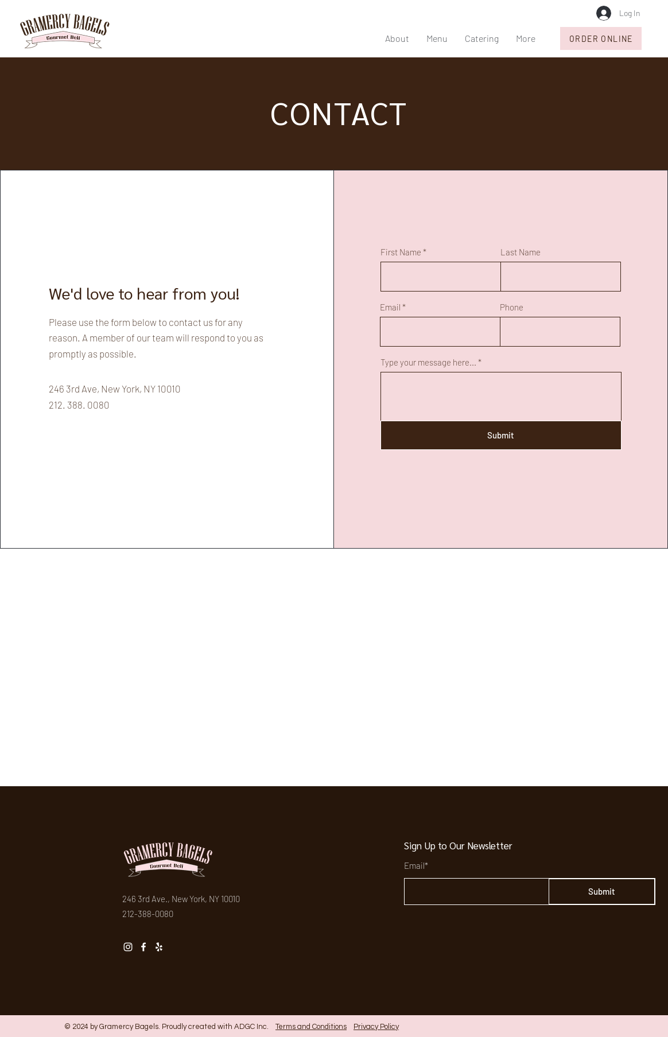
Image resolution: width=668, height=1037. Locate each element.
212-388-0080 (147, 913)
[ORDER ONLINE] (601, 38)
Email (390, 307)
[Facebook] (143, 947)
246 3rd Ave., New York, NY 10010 (181, 899)
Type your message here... (428, 362)
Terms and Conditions (311, 1027)
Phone (511, 307)
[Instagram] (128, 947)
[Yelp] (159, 947)
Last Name (520, 252)
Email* (416, 865)
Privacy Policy (376, 1027)
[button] (437, 38)
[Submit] (501, 435)
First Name (400, 252)
